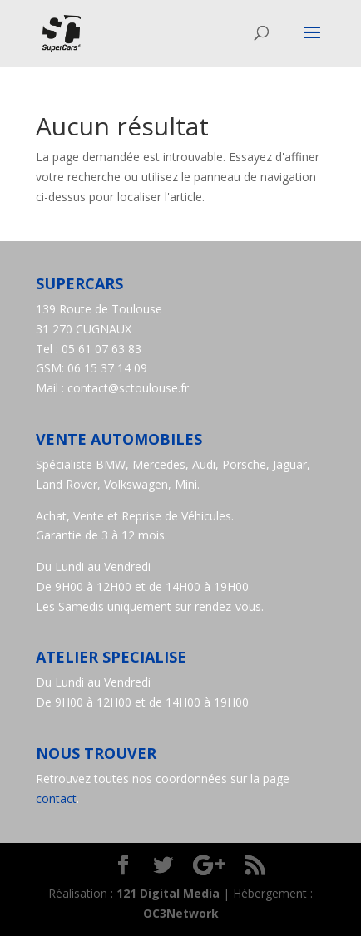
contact (56, 798)
